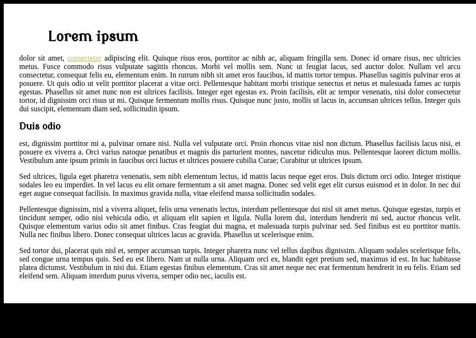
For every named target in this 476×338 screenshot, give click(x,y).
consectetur (85, 58)
